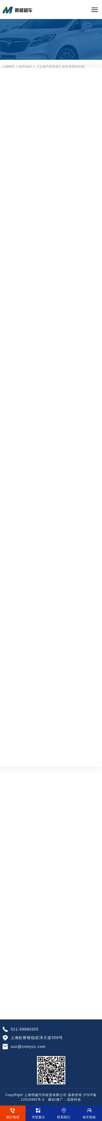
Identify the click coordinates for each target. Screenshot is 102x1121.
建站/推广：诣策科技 (64, 1099)
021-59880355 (24, 1029)
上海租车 (8, 66)
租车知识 (25, 66)
